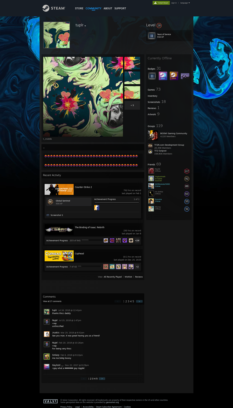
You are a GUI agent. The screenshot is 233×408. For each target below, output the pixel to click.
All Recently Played (113, 276)
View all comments (52, 301)
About (108, 8)
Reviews (139, 276)
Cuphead (79, 253)
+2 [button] (137, 266)
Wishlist (128, 276)
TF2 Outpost (160, 150)
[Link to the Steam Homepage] (56, 10)
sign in (174, 3)
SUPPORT (120, 8)
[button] (169, 25)
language (184, 3)
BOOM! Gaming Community (173, 133)
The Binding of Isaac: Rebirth (89, 227)
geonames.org (112, 402)
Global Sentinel (63, 200)
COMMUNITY (93, 8)
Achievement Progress (105, 199)
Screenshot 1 (57, 215)
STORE (79, 8)
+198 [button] (137, 240)
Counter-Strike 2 (83, 187)
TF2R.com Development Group (169, 145)
